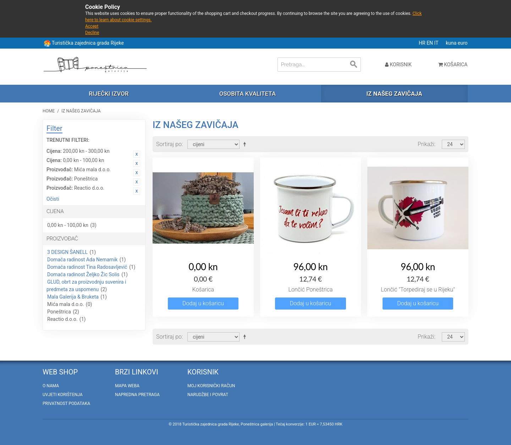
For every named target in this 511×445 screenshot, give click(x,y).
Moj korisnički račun (211, 385)
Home (49, 111)
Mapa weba (127, 385)
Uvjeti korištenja (63, 394)
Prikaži (426, 144)
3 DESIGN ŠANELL (67, 252)
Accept (91, 26)
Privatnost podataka (66, 403)
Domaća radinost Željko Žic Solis (83, 274)
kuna (452, 43)
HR (423, 43)
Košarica (203, 289)
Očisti (52, 199)
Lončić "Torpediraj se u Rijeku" (418, 289)
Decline (92, 32)
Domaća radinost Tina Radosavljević (87, 267)
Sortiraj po (169, 144)
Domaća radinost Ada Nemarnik (82, 259)
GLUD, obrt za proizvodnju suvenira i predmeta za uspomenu (86, 285)
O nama (51, 385)
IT (437, 43)
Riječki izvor (108, 93)
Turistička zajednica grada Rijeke (88, 43)
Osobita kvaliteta (247, 93)
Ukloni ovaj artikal (136, 154)
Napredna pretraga (137, 394)
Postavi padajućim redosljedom (246, 144)
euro (463, 43)
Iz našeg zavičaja (394, 93)
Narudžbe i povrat (207, 394)
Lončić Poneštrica (310, 289)
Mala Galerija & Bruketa (73, 297)
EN (430, 43)
